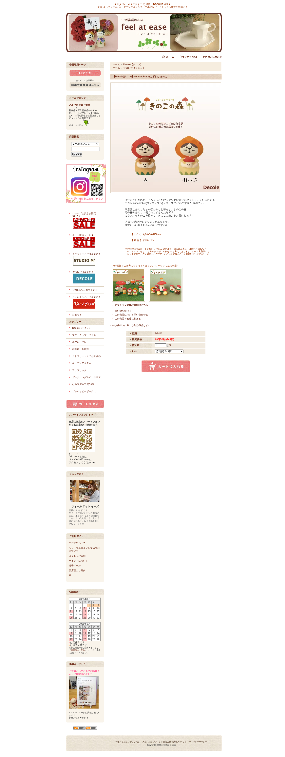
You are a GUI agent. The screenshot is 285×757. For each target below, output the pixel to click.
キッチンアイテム (81, 363)
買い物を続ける (123, 311)
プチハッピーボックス (84, 391)
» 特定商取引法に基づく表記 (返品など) (129, 325)
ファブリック (79, 370)
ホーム (116, 64)
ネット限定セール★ (86, 241)
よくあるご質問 (77, 555)
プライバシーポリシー (197, 742)
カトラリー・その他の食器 (86, 356)
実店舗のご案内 (77, 570)
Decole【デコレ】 (81, 328)
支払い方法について (151, 742)
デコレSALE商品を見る (84, 290)
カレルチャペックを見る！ (86, 303)
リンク (72, 575)
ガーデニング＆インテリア (86, 377)
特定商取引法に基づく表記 (127, 742)
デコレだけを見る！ (86, 278)
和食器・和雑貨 (80, 349)
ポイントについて (78, 560)
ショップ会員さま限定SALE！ (86, 221)
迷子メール (75, 565)
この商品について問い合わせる (131, 314)
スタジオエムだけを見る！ (86, 260)
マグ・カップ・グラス (84, 335)
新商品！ (77, 315)
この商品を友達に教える (128, 318)
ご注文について (77, 543)
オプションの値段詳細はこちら (131, 305)
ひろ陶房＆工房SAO (83, 384)
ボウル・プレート (81, 342)
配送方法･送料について (173, 742)
